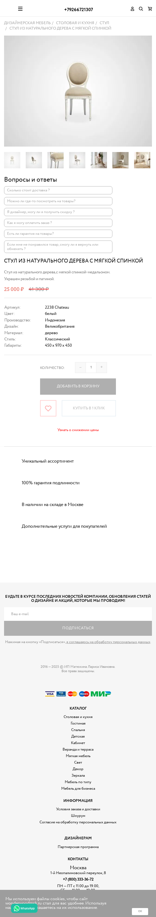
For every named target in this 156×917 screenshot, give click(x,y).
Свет (78, 762)
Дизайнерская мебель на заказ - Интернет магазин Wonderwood (9, 8)
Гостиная (78, 723)
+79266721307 (78, 10)
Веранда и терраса (78, 749)
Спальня (78, 730)
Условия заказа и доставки (78, 809)
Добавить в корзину (78, 386)
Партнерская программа (78, 847)
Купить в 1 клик (89, 408)
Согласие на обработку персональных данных (78, 822)
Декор (78, 769)
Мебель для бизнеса (78, 788)
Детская (78, 736)
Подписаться (78, 628)
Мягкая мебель (78, 756)
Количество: (52, 368)
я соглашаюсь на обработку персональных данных (108, 642)
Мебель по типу (78, 782)
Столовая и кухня (78, 717)
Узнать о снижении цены (78, 430)
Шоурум (78, 815)
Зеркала (78, 775)
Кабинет (78, 743)
